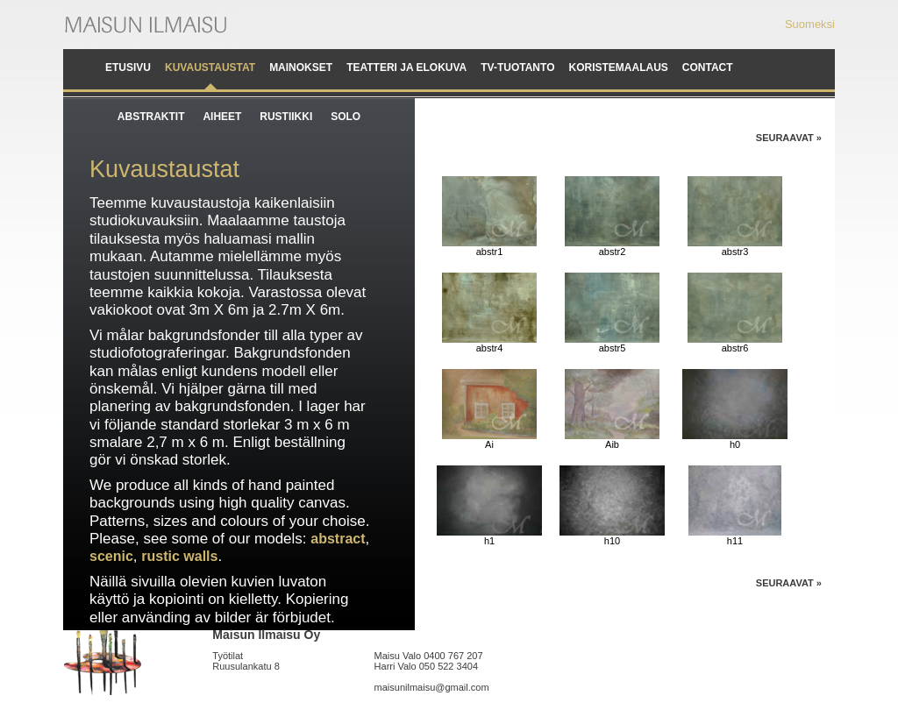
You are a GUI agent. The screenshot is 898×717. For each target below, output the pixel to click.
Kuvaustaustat (210, 67)
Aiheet (222, 116)
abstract (337, 538)
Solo (345, 116)
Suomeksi (810, 24)
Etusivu (128, 67)
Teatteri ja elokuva (406, 67)
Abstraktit (151, 116)
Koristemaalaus (617, 67)
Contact (707, 67)
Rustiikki (286, 116)
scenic (111, 556)
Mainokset (300, 67)
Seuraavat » (789, 137)
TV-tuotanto (517, 67)
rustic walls (179, 556)
